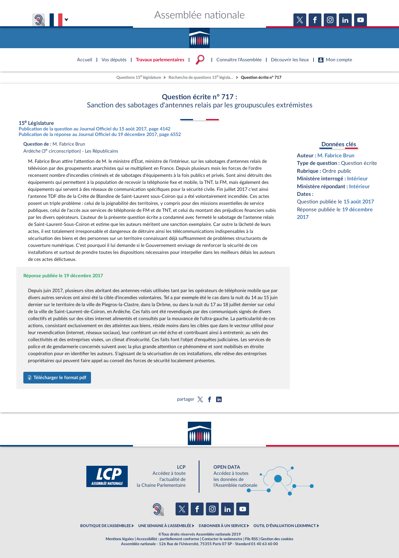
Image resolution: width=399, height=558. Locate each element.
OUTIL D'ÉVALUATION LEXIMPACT (284, 526)
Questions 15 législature (138, 77)
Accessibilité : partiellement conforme (167, 539)
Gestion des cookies (276, 539)
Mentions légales (120, 539)
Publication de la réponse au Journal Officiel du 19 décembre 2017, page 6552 (100, 134)
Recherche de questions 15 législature (202, 77)
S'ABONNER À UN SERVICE (222, 526)
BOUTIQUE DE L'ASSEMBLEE (105, 526)
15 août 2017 (359, 201)
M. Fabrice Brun (335, 155)
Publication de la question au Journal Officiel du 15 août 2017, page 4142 (94, 129)
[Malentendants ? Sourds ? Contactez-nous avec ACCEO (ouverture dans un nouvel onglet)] (157, 509)
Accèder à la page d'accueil (199, 36)
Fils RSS (251, 539)
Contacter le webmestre (222, 539)
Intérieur (357, 178)
